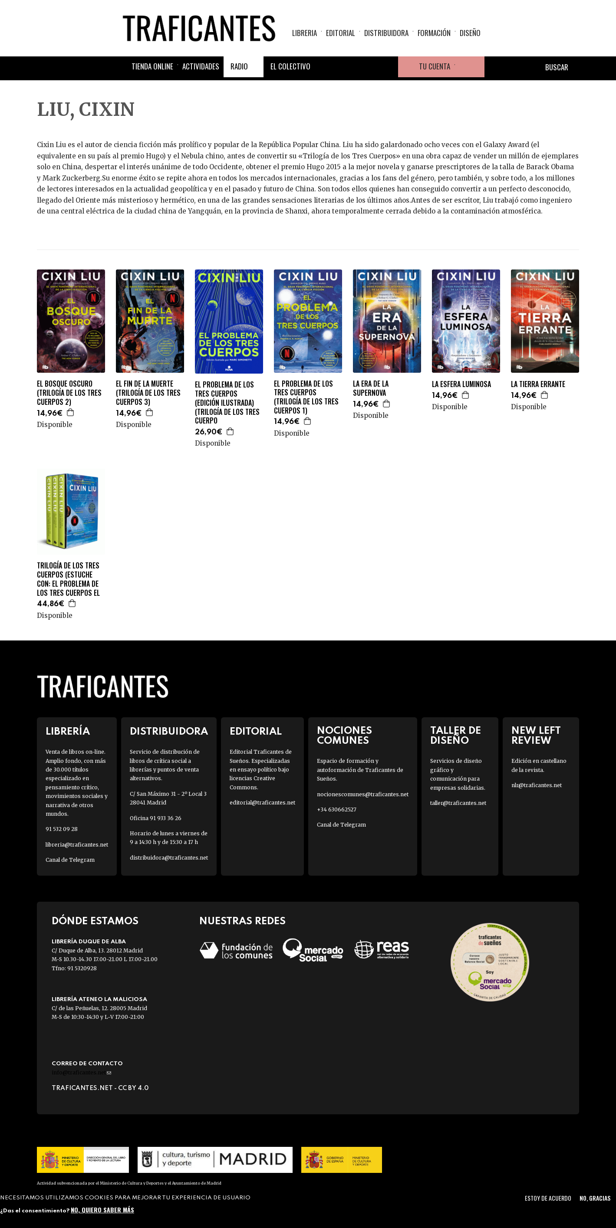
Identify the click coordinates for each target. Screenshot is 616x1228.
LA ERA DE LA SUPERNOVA (371, 388)
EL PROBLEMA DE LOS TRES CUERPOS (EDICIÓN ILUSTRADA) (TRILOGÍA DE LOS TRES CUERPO (227, 402)
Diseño (470, 32)
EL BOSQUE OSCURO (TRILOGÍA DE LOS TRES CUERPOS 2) (69, 392)
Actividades (200, 66)
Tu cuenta (434, 66)
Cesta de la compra (469, 67)
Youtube (387, 67)
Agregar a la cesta (71, 412)
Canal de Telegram (70, 860)
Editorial (340, 32)
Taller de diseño (455, 736)
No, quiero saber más (102, 1209)
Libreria (304, 32)
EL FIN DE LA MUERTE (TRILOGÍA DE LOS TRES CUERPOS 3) (148, 392)
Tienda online (152, 66)
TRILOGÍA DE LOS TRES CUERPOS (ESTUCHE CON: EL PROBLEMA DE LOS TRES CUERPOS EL (68, 579)
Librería (68, 732)
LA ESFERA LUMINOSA (461, 384)
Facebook (325, 67)
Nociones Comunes (344, 736)
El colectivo (290, 66)
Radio (239, 66)
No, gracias (595, 1197)
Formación (434, 32)
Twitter (346, 67)
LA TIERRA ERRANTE (538, 384)
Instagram (366, 67)
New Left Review (536, 736)
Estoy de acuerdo (548, 1197)
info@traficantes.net (81, 1072)
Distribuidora (386, 32)
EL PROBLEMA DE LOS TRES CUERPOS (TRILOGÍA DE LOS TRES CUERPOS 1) (306, 397)
